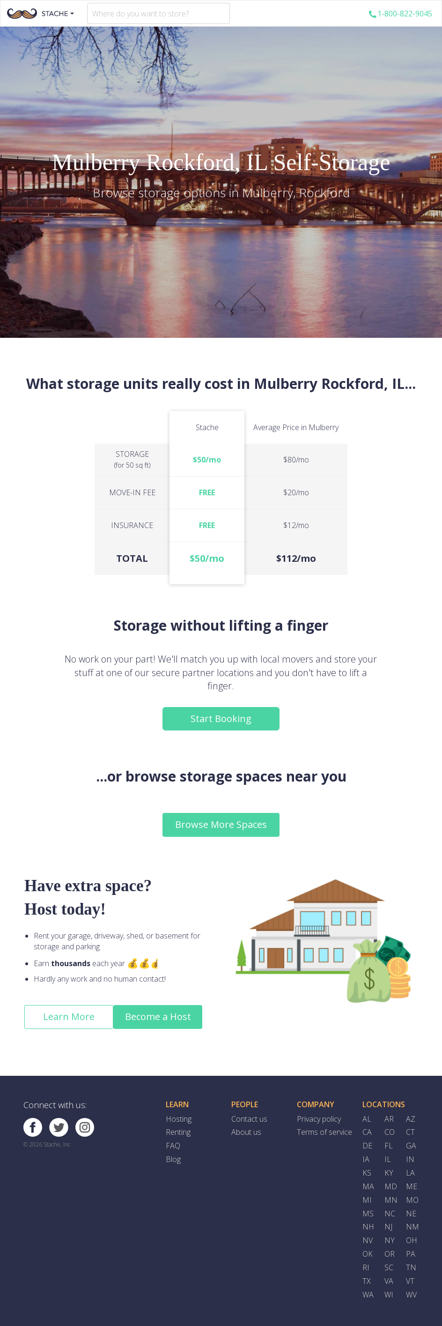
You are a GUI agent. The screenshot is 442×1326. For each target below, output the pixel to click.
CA (367, 1132)
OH (411, 1240)
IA (365, 1159)
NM (412, 1227)
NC (389, 1213)
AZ (410, 1119)
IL (387, 1159)
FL (388, 1145)
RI (365, 1267)
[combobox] (158, 13)
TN (411, 1267)
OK (367, 1254)
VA (388, 1281)
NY (389, 1240)
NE (411, 1213)
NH (368, 1227)
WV (411, 1294)
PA (410, 1254)
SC (388, 1267)
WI (388, 1294)
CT (410, 1132)
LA (410, 1173)
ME (411, 1186)
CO (389, 1132)
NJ (388, 1227)
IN (410, 1159)
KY (388, 1173)
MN (391, 1200)
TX (366, 1281)
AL (366, 1119)
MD (390, 1186)
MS (368, 1213)
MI (367, 1200)
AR (389, 1119)
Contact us (249, 1119)
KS (366, 1173)
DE (367, 1145)
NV (367, 1240)
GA (411, 1145)
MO (412, 1200)
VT (410, 1281)
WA (368, 1294)
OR (389, 1254)
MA (368, 1186)
